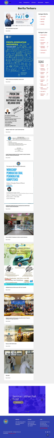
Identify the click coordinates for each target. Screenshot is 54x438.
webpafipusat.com (12, 435)
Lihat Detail (18, 402)
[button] (12, 399)
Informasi (33, 2)
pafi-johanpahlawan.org (44, 426)
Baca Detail (8, 30)
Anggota (46, 2)
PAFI (10, 2)
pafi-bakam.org (43, 427)
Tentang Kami (26, 2)
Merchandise (40, 2)
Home (20, 2)
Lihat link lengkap (43, 429)
